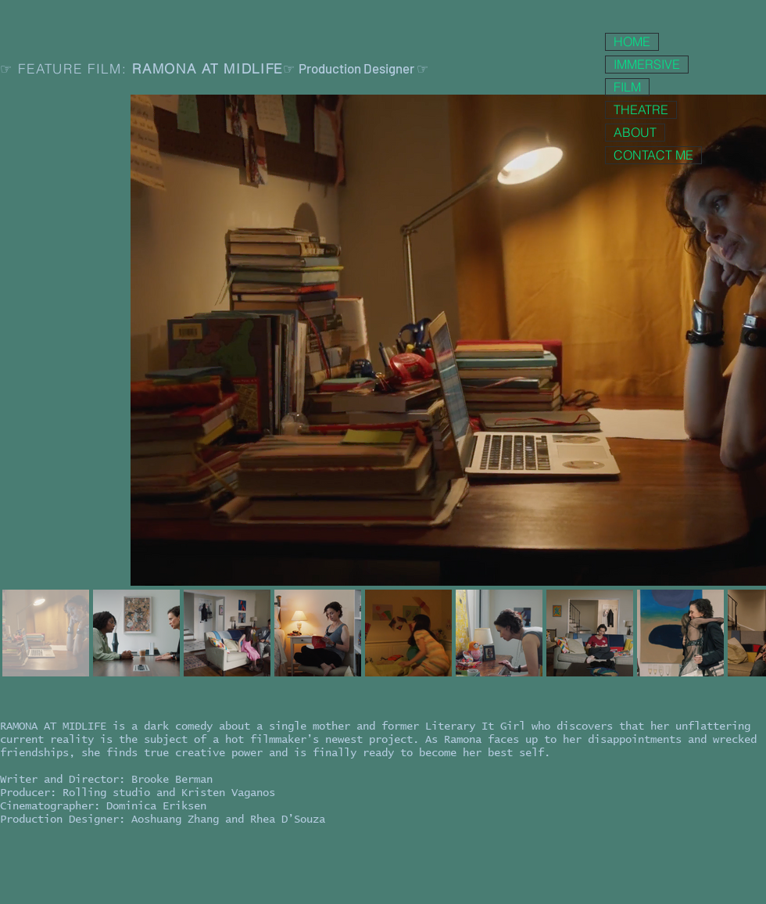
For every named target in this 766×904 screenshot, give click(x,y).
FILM (627, 87)
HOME (632, 41)
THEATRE (641, 109)
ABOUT (635, 132)
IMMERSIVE (647, 64)
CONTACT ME (653, 155)
